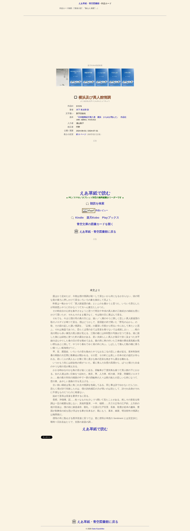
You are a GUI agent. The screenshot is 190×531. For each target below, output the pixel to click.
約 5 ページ (81, 134)
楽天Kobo (93, 217)
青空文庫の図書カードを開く (95, 224)
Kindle (79, 217)
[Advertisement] (95, 38)
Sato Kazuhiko (98, 529)
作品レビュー (95, 210)
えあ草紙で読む (95, 193)
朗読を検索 (97, 203)
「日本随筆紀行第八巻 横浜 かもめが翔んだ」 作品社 (101, 117)
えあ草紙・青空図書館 (89, 3)
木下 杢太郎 (81, 110)
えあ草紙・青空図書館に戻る (97, 231)
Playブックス (110, 217)
